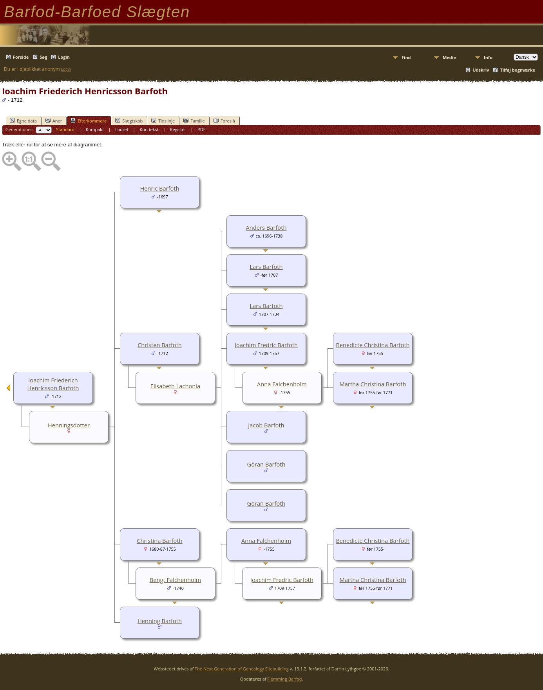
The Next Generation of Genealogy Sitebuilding (242, 669)
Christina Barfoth (159, 540)
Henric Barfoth (159, 188)
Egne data (23, 120)
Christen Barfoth (160, 345)
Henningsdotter (69, 425)
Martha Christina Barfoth (373, 384)
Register (178, 129)
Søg (43, 57)
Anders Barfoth (266, 227)
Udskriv (480, 70)
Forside (21, 57)
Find (406, 57)
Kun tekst (149, 129)
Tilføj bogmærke (517, 70)
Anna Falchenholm (282, 384)
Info (488, 57)
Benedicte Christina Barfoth (372, 345)
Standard (65, 129)
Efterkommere (89, 120)
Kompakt (95, 129)
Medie (449, 57)
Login (64, 57)
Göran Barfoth (266, 464)
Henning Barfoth (160, 621)
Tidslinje (163, 120)
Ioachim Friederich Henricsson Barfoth (53, 384)
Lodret (122, 129)
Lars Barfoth (266, 266)
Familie (194, 120)
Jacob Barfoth (266, 425)
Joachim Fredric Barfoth (266, 345)
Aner (53, 120)
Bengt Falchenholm (175, 580)
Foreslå (224, 120)
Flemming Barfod (284, 679)
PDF (201, 129)
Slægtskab (129, 120)
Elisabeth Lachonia (175, 386)
